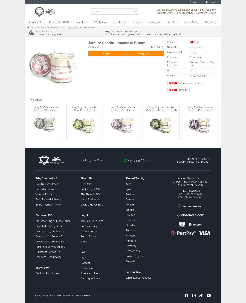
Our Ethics (87, 184)
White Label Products (138, 277)
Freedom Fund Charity (48, 257)
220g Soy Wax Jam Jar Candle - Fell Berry (84, 109)
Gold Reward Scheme (48, 199)
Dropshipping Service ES (49, 241)
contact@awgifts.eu (92, 160)
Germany (131, 246)
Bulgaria (130, 261)
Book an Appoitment (47, 273)
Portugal (131, 230)
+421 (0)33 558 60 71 (198, 158)
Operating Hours (90, 273)
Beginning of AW (90, 189)
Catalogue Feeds (90, 278)
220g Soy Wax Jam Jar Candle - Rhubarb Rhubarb (161, 109)
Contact (85, 262)
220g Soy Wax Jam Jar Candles (80, 27)
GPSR (84, 241)
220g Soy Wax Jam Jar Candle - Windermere (45, 109)
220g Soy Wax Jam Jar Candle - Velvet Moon (123, 109)
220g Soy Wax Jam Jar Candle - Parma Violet (200, 109)
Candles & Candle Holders (47, 27)
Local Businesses (91, 199)
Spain (129, 189)
